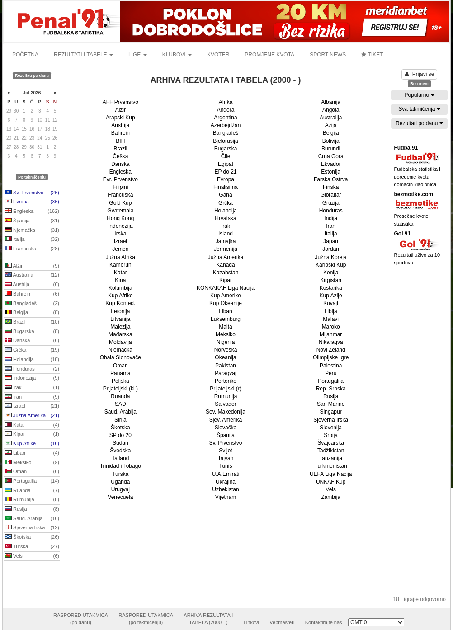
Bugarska (32, 331)
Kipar (32, 434)
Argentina (225, 117)
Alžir (32, 266)
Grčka (32, 350)
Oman (32, 471)
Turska (32, 546)
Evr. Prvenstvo (120, 179)
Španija (32, 221)
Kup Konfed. (120, 303)
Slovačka (226, 427)
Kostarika (331, 288)
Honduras (32, 369)
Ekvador (331, 164)
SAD (120, 404)
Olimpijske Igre (331, 357)
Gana (225, 195)
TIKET (372, 55)
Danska (32, 340)
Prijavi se (419, 74)
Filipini (120, 187)
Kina (120, 280)
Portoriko (225, 381)
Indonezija (32, 378)
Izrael (32, 406)
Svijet (225, 450)
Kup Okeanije (225, 303)
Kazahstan (226, 272)
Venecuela (120, 497)
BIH (120, 141)
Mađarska (120, 334)
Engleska (32, 211)
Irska (120, 233)
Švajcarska (330, 443)
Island (225, 233)
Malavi (331, 319)
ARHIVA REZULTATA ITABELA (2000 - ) (208, 618)
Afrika (226, 102)
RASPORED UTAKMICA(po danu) (80, 618)
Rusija (32, 509)
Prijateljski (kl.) (120, 389)
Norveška (225, 350)
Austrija (32, 284)
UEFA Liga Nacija (331, 474)
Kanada (225, 265)
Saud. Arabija (32, 518)
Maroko (331, 327)
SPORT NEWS (328, 55)
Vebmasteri (281, 622)
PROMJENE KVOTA (269, 55)
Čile (226, 156)
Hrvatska (225, 218)
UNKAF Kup (330, 482)
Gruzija (331, 203)
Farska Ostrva (331, 179)
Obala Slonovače (120, 357)
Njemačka (32, 230)
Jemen (120, 249)
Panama (120, 373)
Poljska (120, 381)
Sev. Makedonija (225, 412)
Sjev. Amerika (225, 420)
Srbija (331, 435)
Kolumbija (120, 288)
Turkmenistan (331, 466)
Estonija (330, 172)
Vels (32, 556)
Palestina (331, 365)
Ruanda (32, 490)
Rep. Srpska (331, 389)
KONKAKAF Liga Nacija (226, 288)
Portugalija (32, 481)
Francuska (32, 249)
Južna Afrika (120, 257)
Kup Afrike (32, 443)
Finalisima (225, 187)
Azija (331, 125)
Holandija (32, 359)
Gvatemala (120, 210)
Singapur (331, 412)
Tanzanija (330, 458)
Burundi (330, 149)
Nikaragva (331, 342)
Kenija (330, 272)
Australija (32, 275)
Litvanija (120, 319)
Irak (32, 387)
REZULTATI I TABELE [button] (83, 55)
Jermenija (225, 249)
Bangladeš (32, 303)
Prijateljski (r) (225, 389)
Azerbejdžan (226, 125)
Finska (331, 187)
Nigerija (226, 342)
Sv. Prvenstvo (32, 193)
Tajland (120, 458)
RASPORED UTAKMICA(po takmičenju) (145, 618)
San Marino (330, 404)
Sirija (120, 420)
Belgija (32, 312)
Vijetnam (225, 497)
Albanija (330, 102)
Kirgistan (330, 280)
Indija (330, 218)
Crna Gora (331, 156)
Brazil (32, 322)
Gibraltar (331, 195)
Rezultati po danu (419, 123)
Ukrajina (226, 482)
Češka (120, 156)
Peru (330, 373)
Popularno (419, 95)
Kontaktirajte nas (323, 622)
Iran (32, 397)
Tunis (225, 466)
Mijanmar (331, 334)
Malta (225, 327)
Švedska (120, 450)
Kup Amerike (225, 295)
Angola (330, 110)
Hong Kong (120, 218)
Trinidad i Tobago (120, 466)
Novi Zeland (330, 350)
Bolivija (331, 141)
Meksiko (32, 462)
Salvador (225, 404)
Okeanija (225, 357)
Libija (331, 311)
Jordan (330, 249)
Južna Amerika (32, 415)
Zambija (330, 497)
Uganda (120, 482)
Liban (32, 453)
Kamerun (120, 265)
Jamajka (226, 241)
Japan (330, 241)
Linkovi (251, 622)
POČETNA (25, 55)
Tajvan (226, 458)
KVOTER (218, 55)
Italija (32, 239)
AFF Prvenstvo (120, 102)
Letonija (120, 311)
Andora (226, 110)
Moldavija (120, 342)
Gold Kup (120, 203)
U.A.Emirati (226, 474)
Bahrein (32, 294)
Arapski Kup (120, 117)
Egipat (225, 164)
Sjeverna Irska (32, 527)
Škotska (32, 537)
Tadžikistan (330, 450)
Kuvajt (330, 303)
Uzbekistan (225, 489)
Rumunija (32, 499)
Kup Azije (331, 295)
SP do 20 (120, 435)
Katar (32, 425)
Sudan (120, 443)
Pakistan (225, 365)
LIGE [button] (137, 55)
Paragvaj (225, 373)
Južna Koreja (331, 257)
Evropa (32, 202)
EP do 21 (225, 172)
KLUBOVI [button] (177, 55)
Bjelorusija (225, 141)
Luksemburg (226, 319)
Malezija (120, 327)
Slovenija (331, 427)
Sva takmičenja (419, 109)
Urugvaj (120, 489)
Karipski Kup (331, 265)
